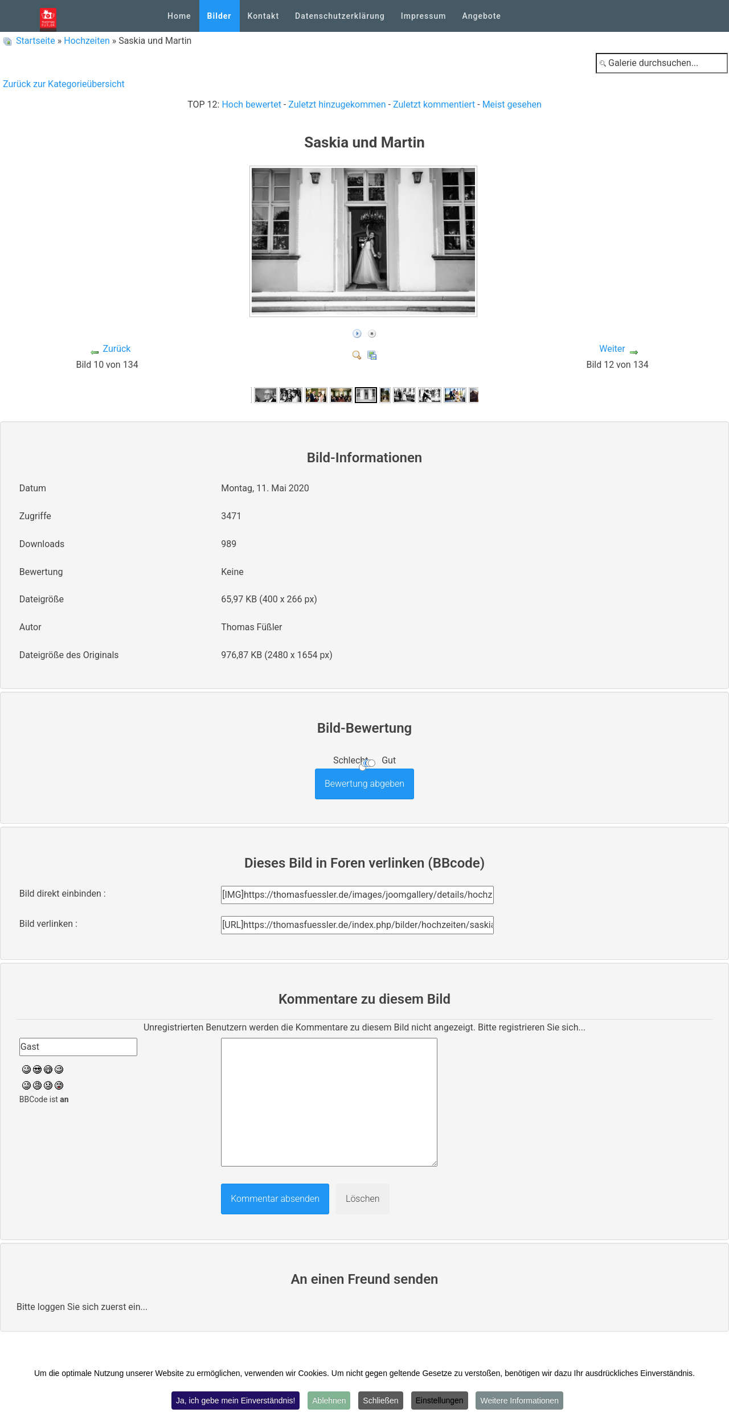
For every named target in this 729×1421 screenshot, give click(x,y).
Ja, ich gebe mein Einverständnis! (235, 1400)
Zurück (116, 348)
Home (179, 15)
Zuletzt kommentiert (434, 104)
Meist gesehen (512, 104)
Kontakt (264, 15)
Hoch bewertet (251, 104)
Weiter (612, 348)
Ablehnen (329, 1400)
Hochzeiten (86, 40)
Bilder (219, 15)
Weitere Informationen (519, 1400)
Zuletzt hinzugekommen (337, 104)
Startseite (35, 40)
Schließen (380, 1400)
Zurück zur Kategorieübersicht (64, 84)
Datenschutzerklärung (340, 15)
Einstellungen (440, 1400)
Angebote (481, 15)
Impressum (424, 15)
